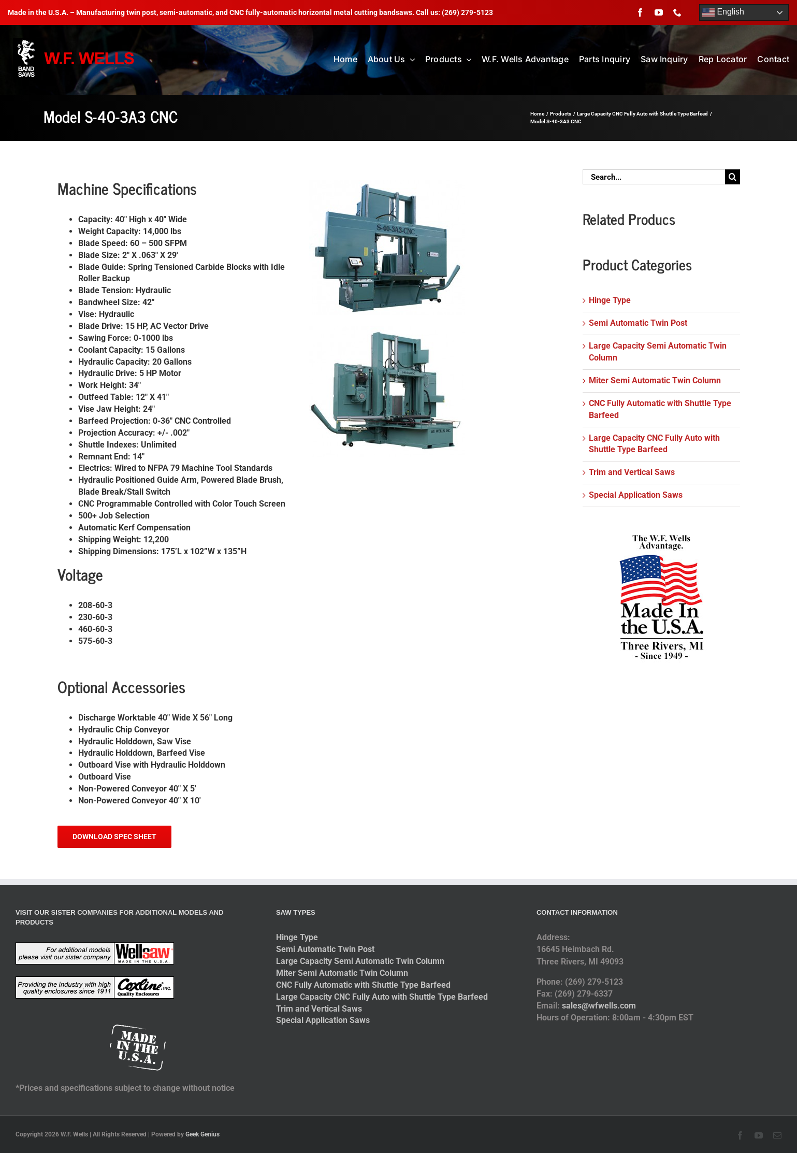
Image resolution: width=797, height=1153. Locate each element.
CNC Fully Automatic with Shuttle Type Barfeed (363, 985)
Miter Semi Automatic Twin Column (655, 380)
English (723, 12)
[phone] (677, 12)
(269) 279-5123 (467, 12)
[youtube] (659, 12)
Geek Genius (202, 1134)
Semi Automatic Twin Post (638, 323)
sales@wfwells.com (599, 1006)
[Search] (732, 176)
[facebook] (640, 12)
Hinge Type (610, 300)
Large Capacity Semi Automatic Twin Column (360, 961)
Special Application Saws (636, 495)
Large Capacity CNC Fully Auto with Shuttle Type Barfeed (382, 997)
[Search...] (653, 176)
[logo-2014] (75, 42)
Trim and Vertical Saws (632, 472)
